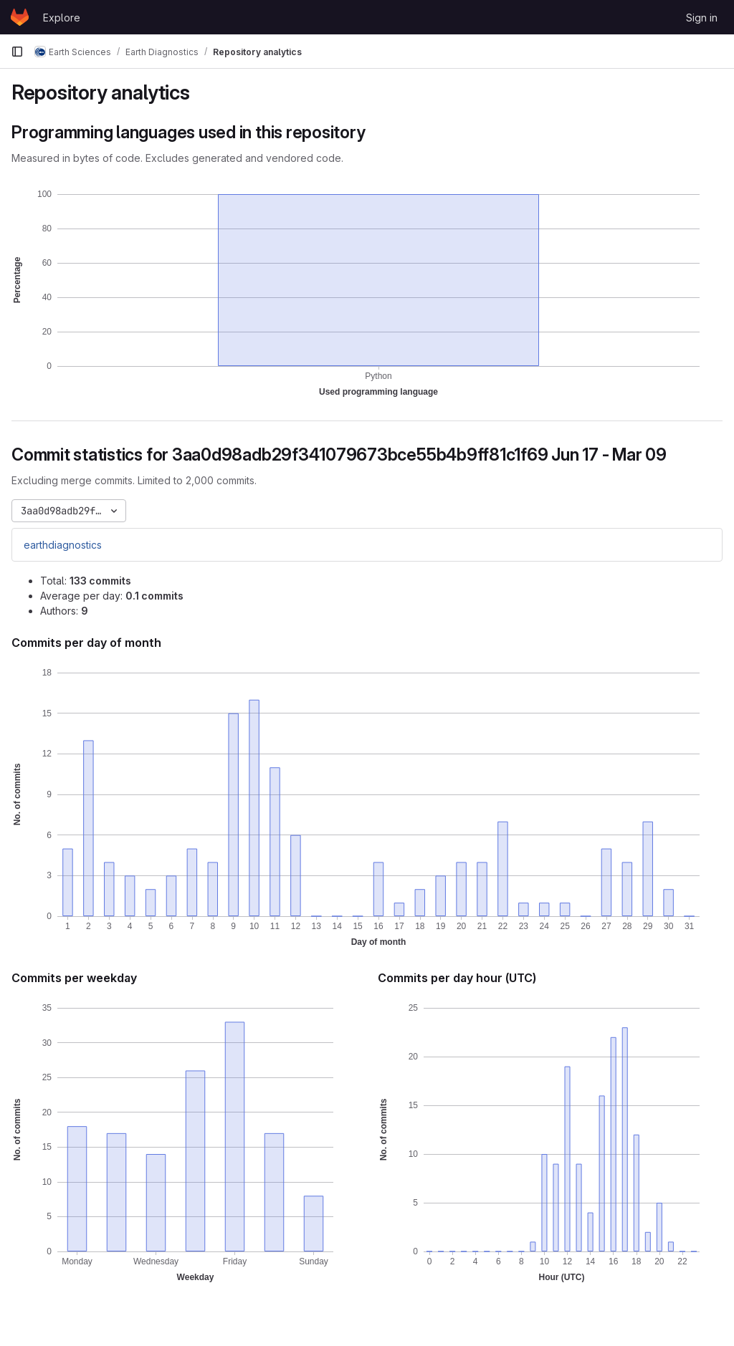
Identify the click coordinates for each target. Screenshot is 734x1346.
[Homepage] (20, 17)
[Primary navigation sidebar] (17, 51)
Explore (61, 17)
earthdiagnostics (63, 545)
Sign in (702, 17)
